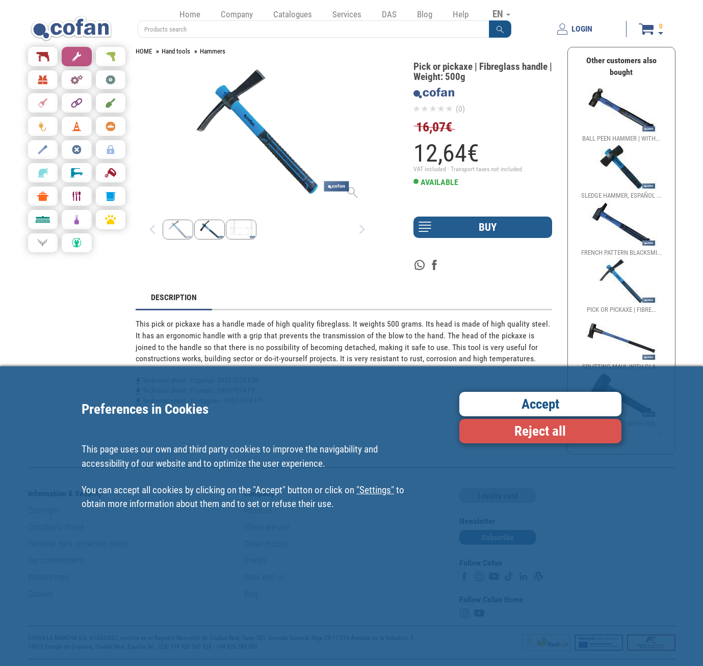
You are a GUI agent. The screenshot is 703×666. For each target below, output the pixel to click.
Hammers (212, 51)
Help (460, 14)
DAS (389, 14)
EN (501, 13)
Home (189, 14)
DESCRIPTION (174, 297)
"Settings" (375, 490)
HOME (144, 51)
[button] (500, 29)
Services (346, 14)
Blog (424, 14)
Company (237, 14)
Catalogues (292, 14)
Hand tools (176, 51)
